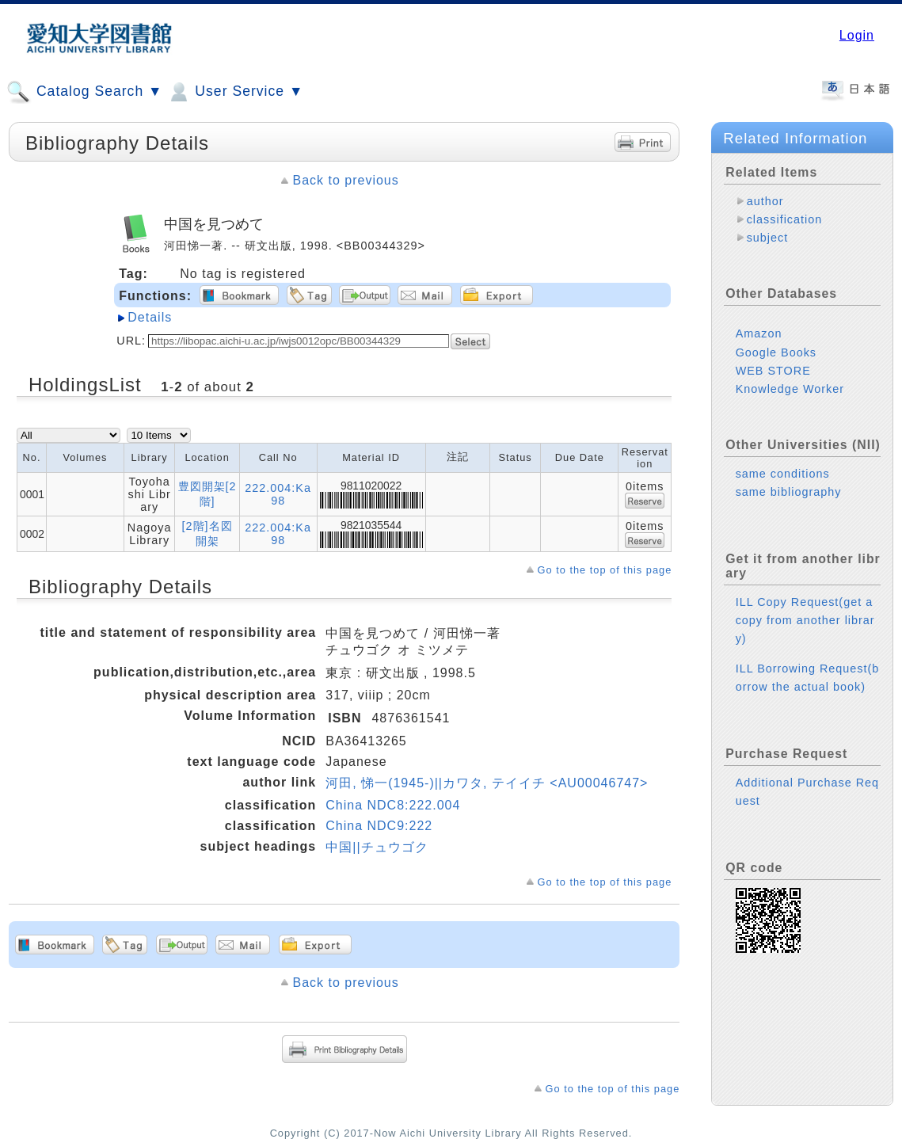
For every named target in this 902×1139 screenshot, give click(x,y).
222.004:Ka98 (278, 494)
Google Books (776, 352)
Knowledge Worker (790, 389)
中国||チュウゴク (376, 847)
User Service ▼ (234, 92)
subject (768, 237)
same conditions (783, 473)
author (765, 201)
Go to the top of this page (605, 570)
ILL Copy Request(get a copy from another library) (805, 620)
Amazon (759, 333)
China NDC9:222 (378, 825)
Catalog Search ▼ (84, 92)
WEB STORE (773, 370)
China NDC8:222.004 (392, 805)
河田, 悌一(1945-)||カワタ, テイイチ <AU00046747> (486, 783)
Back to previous (345, 180)
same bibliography (789, 492)
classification (785, 219)
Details (149, 317)
